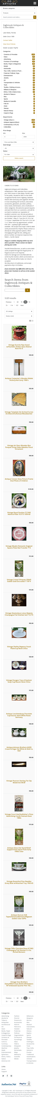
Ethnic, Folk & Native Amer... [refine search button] (13, 92)
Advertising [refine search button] (7, 59)
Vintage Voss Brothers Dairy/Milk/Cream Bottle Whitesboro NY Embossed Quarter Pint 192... (19, 984)
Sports (29, 1035)
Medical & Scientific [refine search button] (10, 101)
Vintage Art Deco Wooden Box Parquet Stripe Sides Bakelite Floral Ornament (19, 447)
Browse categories (9, 8)
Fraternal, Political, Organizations (18, 1033)
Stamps (29, 1037)
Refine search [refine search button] (19, 158)
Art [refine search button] (5, 80)
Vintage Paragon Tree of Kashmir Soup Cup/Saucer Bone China (19, 681)
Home (4, 1069)
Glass (16, 1042)
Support (4, 1071)
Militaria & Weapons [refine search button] (10, 89)
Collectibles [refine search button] (8, 127)
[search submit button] (27, 290)
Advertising (5, 1016)
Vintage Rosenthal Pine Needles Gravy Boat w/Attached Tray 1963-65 (19, 882)
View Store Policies (9, 44)
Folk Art (16, 1025)
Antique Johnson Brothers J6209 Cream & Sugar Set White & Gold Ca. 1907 (19, 749)
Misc (28, 1022)
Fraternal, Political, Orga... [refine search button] (12, 73)
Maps (16, 1052)
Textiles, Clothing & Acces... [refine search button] (13, 87)
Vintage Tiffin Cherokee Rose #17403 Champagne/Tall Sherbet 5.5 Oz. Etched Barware (19, 950)
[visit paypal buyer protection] (25, 1084)
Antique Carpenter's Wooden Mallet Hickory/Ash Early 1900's (19, 379)
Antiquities (5, 1022)
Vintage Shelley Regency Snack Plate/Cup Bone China (19, 647)
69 (17, 302)
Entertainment (6, 1052)
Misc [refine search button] (5, 96)
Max (23, 133)
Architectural (6, 1025)
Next (22, 305)
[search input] (15, 290)
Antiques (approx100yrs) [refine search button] (12, 122)
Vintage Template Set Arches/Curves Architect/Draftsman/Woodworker (19, 413)
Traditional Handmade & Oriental (31, 1056)
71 (25, 302)
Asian (3, 1029)
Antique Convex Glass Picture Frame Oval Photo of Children (19, 480)
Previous (8, 302)
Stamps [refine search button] (6, 108)
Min (4, 133)
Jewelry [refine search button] (6, 78)
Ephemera (5, 1054)
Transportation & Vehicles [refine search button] (12, 82)
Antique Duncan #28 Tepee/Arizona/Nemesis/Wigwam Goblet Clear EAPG (19, 917)
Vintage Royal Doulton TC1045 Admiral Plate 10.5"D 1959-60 (19, 513)
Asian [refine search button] (6, 106)
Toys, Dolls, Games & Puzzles (30, 1050)
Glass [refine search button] (6, 57)
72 (29, 302)
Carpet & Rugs (6, 1035)
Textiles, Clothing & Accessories (30, 1042)
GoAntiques (9, 3)
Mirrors (29, 1020)
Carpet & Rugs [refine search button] (9, 113)
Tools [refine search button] (6, 85)
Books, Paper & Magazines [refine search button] (12, 64)
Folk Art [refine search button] (6, 103)
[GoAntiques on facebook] (7, 1076)
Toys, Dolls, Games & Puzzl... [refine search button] (13, 71)
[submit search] (34, 17)
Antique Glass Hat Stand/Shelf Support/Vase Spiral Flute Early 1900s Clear (19, 850)
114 (11, 305)
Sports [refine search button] (6, 99)
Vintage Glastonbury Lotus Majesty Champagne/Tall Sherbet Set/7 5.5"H (19, 614)
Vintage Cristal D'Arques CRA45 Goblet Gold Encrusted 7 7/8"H (19, 581)
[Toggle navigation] (34, 3)
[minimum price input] (9, 137)
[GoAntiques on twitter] (3, 1076)
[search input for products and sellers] (17, 17)
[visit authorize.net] (9, 1084)
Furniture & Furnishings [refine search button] (11, 61)
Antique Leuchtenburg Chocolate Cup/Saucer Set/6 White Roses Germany (19, 715)
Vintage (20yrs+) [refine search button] (9, 120)
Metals (16, 1059)
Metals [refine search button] (6, 66)
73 (6, 305)
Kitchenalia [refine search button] (7, 68)
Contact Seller (7, 40)
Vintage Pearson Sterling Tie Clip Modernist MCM (19, 782)
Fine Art (16, 1018)
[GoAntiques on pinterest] (11, 1076)
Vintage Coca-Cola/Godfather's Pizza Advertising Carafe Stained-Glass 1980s (19, 816)
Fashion (16, 1016)
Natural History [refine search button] (9, 110)
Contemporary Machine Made (6, 1048)
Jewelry (16, 1048)
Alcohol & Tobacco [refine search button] (10, 94)
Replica (29, 1033)
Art (3, 1027)
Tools (28, 1046)
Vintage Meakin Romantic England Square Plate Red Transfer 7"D (19, 547)
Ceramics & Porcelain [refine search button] (11, 54)
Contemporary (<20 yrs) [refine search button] (11, 124)
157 (17, 305)
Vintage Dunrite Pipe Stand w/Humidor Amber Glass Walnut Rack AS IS (19, 347)
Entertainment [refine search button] (8, 75)
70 (21, 302)
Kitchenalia (17, 1050)
